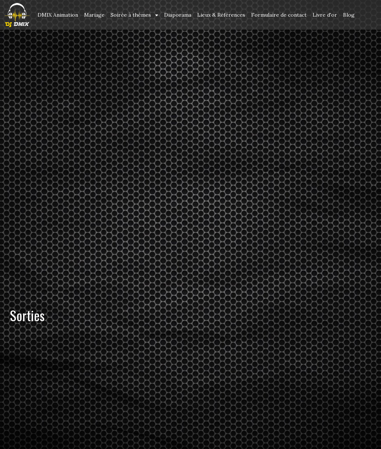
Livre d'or (325, 15)
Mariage (94, 15)
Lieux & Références (221, 15)
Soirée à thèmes (132, 15)
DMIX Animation (58, 15)
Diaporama (177, 15)
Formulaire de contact (279, 15)
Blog (349, 15)
